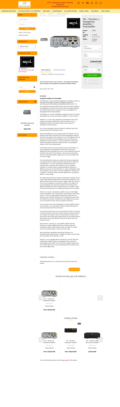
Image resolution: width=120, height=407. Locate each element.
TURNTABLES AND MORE (9, 11)
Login (27, 28)
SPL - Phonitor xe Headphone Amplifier (49, 299)
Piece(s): (85, 66)
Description (46, 70)
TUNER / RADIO (83, 11)
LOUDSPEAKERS (57, 11)
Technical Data (59, 70)
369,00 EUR (27, 129)
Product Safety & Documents (52, 74)
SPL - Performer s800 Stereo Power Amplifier (92, 341)
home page (65, 360)
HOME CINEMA (105, 11)
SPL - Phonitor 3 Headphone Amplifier (71, 341)
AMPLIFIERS (46, 11)
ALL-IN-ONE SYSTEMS (70, 11)
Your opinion (74, 269)
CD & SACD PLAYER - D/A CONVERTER (29, 11)
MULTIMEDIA (94, 11)
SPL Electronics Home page (26, 70)
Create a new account (24, 32)
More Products (22, 71)
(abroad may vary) (96, 36)
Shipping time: (85, 35)
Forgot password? (23, 35)
